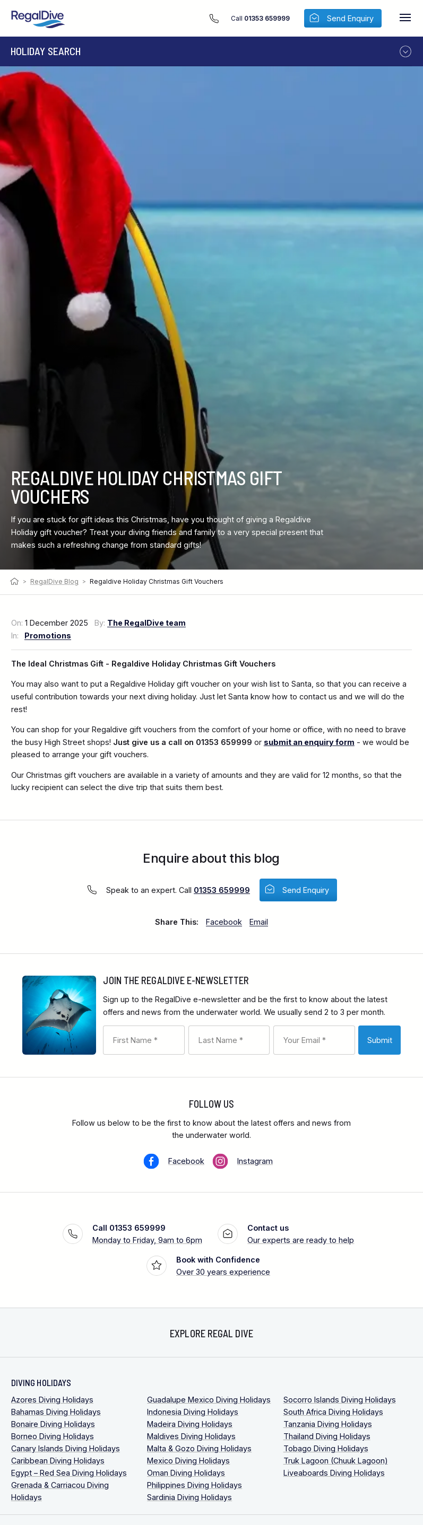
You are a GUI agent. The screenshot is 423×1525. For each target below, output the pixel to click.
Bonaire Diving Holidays (53, 1423)
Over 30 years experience (223, 1265)
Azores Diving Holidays (52, 1399)
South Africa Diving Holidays (333, 1411)
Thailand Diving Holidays (326, 1436)
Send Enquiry (305, 890)
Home (15, 581)
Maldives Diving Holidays (191, 1436)
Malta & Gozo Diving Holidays (199, 1448)
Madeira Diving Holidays (189, 1423)
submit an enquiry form (309, 742)
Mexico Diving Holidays (188, 1460)
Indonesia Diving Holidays (192, 1411)
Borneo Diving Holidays (52, 1436)
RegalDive (38, 19)
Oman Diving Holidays (186, 1472)
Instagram (255, 1160)
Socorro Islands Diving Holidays (339, 1399)
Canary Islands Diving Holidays (65, 1448)
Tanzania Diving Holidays (327, 1423)
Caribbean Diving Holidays (58, 1460)
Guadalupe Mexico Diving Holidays (209, 1399)
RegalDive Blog (54, 581)
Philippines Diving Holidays (194, 1484)
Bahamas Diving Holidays (56, 1411)
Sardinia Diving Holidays (189, 1497)
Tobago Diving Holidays (325, 1448)
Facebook (186, 1160)
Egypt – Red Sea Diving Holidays (69, 1472)
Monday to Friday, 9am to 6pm (147, 1233)
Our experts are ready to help (300, 1233)
